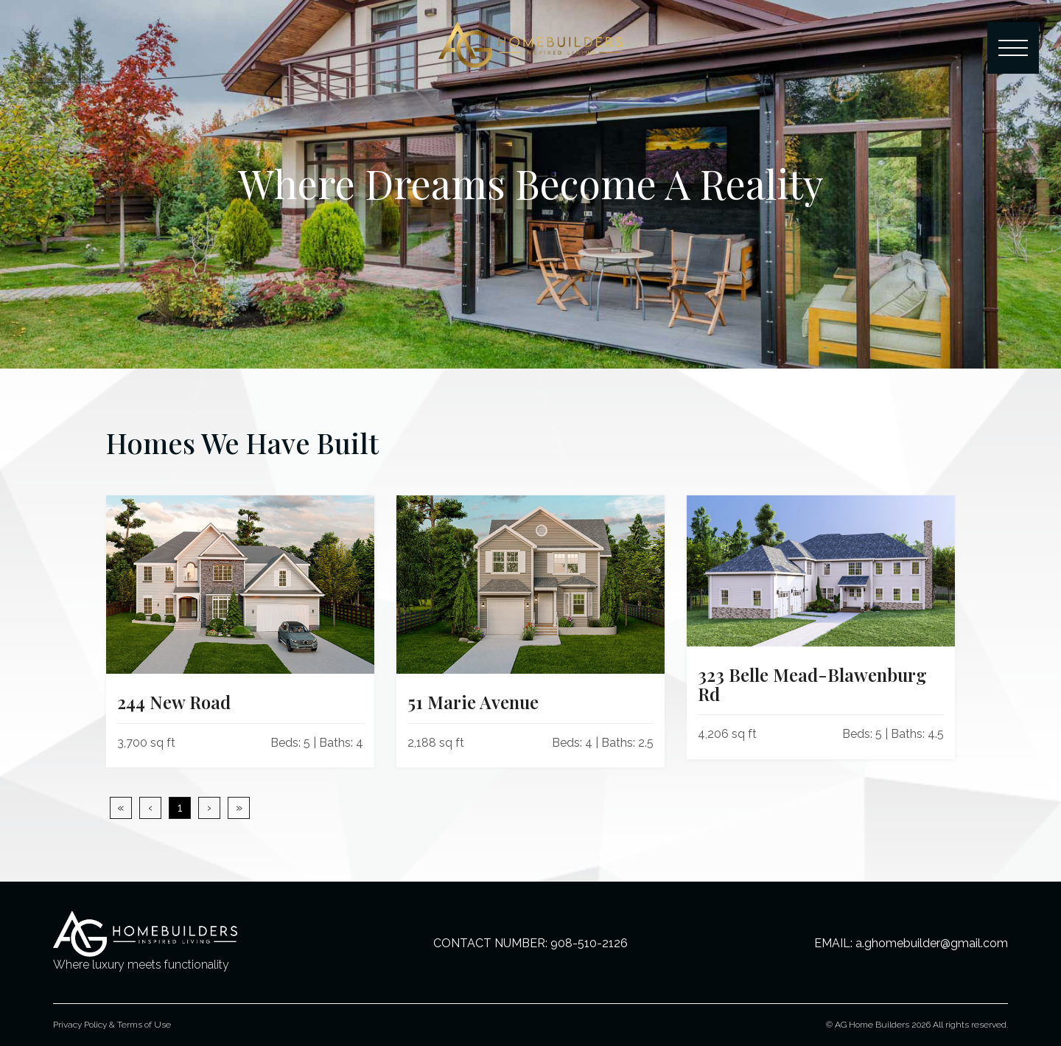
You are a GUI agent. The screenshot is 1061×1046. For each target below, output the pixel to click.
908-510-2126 (589, 943)
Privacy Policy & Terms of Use (112, 1024)
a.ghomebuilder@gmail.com (931, 943)
